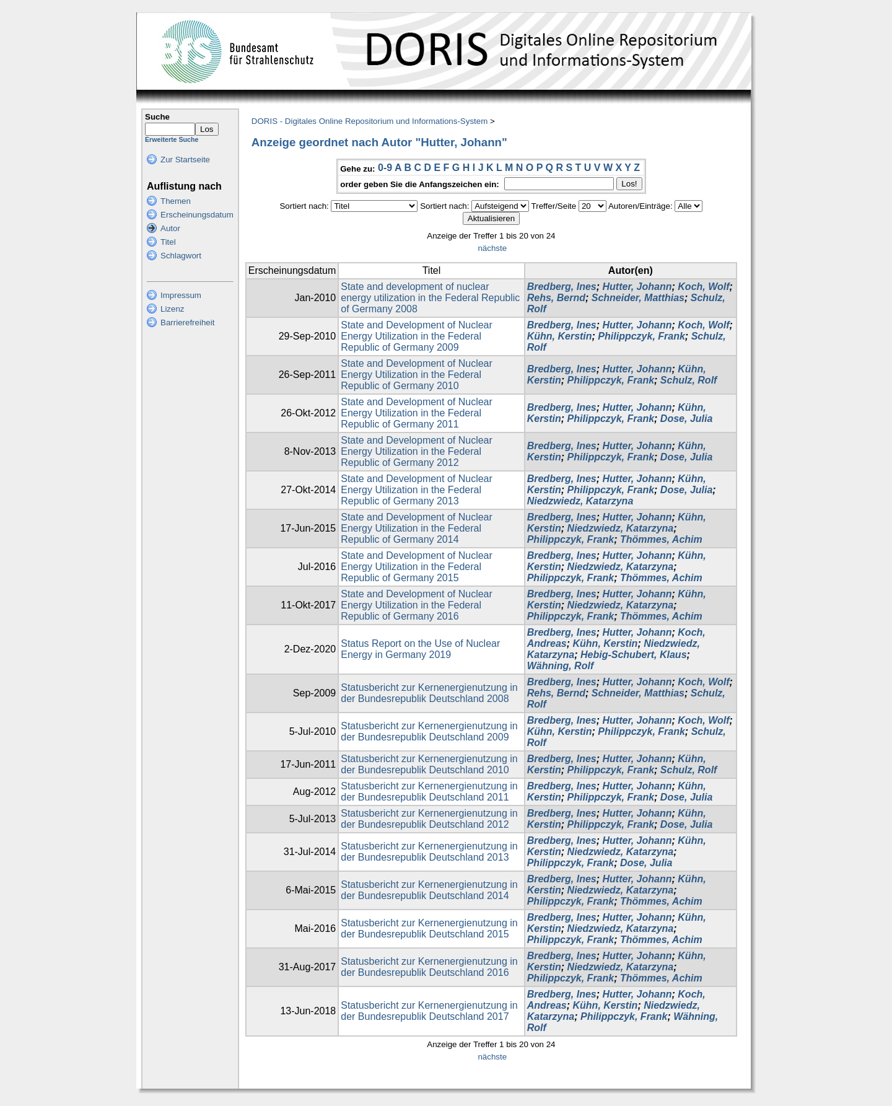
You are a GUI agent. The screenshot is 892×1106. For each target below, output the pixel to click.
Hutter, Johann (637, 286)
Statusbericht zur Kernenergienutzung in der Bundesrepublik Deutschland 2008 (429, 693)
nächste (492, 248)
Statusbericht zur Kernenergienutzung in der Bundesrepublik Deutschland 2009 (429, 731)
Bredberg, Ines (562, 286)
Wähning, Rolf (560, 666)
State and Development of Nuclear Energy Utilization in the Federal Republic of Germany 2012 (416, 451)
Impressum (180, 295)
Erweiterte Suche (171, 139)
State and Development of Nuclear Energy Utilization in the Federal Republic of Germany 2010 (416, 374)
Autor (170, 228)
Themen (175, 201)
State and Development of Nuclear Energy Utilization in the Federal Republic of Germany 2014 (416, 528)
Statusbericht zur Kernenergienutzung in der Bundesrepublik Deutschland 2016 (429, 967)
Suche (157, 116)
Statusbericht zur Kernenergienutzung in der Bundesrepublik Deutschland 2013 (429, 851)
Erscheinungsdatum (197, 214)
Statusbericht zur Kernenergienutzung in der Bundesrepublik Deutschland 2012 (429, 819)
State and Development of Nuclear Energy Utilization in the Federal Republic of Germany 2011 (416, 413)
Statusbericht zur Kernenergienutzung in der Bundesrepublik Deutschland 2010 (429, 764)
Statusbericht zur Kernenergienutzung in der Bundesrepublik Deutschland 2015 (429, 928)
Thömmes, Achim (661, 539)
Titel (168, 242)
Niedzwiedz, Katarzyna (580, 501)
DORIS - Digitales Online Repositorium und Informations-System (369, 121)
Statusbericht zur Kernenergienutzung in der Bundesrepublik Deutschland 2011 (429, 791)
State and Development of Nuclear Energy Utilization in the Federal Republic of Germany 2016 (416, 605)
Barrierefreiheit (187, 322)
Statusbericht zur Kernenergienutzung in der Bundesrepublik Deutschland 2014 (429, 890)
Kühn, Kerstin (559, 336)
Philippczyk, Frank (641, 336)
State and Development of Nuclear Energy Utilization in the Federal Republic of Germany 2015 (416, 566)
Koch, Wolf (703, 286)
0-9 (385, 167)
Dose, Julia (686, 418)
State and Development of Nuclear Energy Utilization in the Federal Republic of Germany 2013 (416, 489)
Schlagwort (180, 255)
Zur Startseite (185, 159)
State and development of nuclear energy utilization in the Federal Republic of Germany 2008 (430, 297)
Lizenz (172, 309)
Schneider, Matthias (638, 297)
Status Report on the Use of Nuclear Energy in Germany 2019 (420, 649)
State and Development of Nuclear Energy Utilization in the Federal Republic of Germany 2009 (416, 336)
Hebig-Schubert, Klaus (633, 654)
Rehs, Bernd (556, 297)
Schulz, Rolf (688, 380)
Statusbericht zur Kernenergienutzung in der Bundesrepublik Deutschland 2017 (429, 1011)
